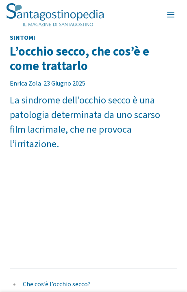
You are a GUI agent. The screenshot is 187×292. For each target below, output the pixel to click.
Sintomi (22, 37)
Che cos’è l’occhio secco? (57, 284)
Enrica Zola (25, 83)
